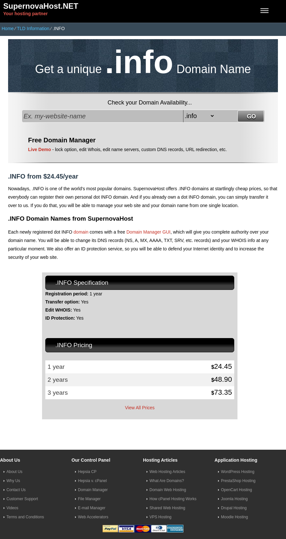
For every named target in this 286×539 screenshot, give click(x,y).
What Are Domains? (166, 480)
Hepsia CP (87, 471)
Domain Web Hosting (167, 490)
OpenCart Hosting (236, 490)
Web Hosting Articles (167, 471)
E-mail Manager (91, 508)
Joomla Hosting (234, 499)
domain (80, 232)
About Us (14, 471)
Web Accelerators (93, 517)
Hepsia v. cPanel (92, 480)
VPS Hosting (160, 517)
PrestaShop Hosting (238, 480)
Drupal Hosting (234, 508)
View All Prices (140, 407)
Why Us (13, 480)
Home (8, 28)
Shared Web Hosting (167, 508)
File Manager (89, 499)
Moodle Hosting (234, 517)
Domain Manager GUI (148, 232)
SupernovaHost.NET (40, 6)
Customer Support (22, 499)
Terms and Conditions (25, 517)
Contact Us (16, 490)
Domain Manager (93, 490)
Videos (12, 508)
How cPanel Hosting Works (172, 499)
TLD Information (33, 28)
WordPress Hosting (237, 471)
